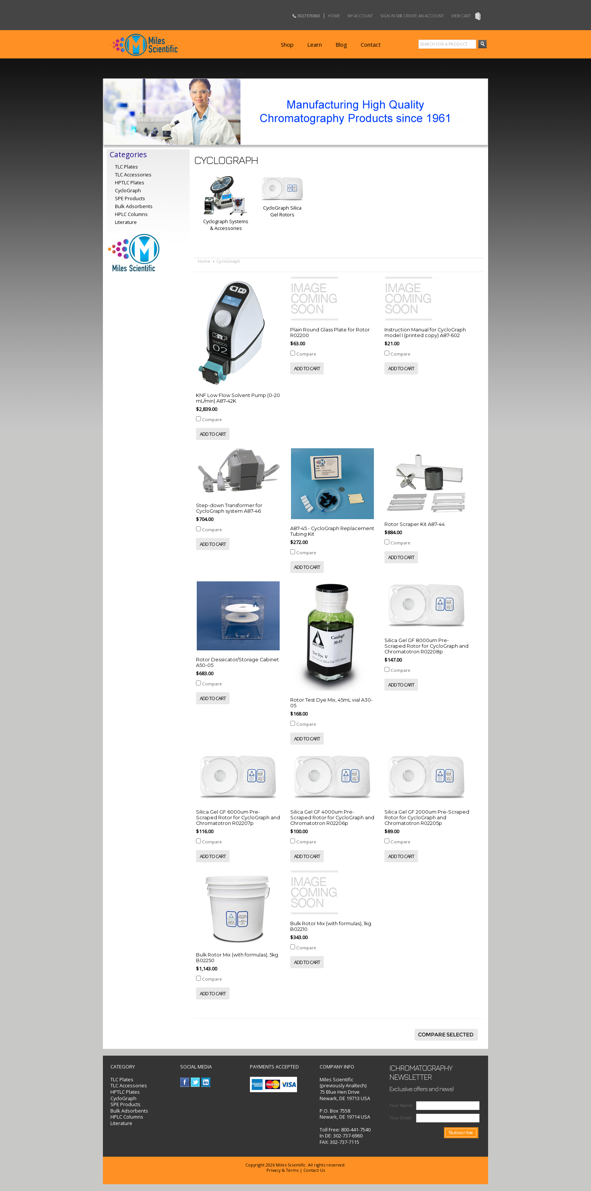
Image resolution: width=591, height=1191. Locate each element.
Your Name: (401, 1105)
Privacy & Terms (282, 1170)
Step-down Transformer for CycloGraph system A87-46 (229, 508)
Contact (371, 44)
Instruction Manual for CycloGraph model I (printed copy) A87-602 (425, 332)
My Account (360, 15)
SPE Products (130, 198)
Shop (287, 44)
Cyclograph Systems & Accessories (225, 224)
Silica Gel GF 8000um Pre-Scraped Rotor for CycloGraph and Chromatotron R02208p (426, 646)
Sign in (387, 15)
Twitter (195, 1082)
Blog (341, 44)
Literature (126, 222)
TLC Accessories (133, 174)
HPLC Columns (131, 214)
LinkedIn (206, 1082)
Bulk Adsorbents (134, 206)
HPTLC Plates (125, 1091)
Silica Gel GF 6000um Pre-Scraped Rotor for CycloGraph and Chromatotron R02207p (238, 817)
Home (334, 15)
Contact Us (314, 1170)
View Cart (461, 15)
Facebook (185, 1082)
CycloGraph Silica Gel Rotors (282, 211)
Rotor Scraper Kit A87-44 (414, 524)
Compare (212, 419)
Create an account (423, 15)
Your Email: (400, 1117)
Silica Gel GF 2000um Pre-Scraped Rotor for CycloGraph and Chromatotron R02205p (426, 817)
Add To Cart (213, 434)
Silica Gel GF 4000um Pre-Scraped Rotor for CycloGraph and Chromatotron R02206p (332, 817)
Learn (314, 44)
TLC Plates (121, 1079)
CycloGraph (123, 1098)
